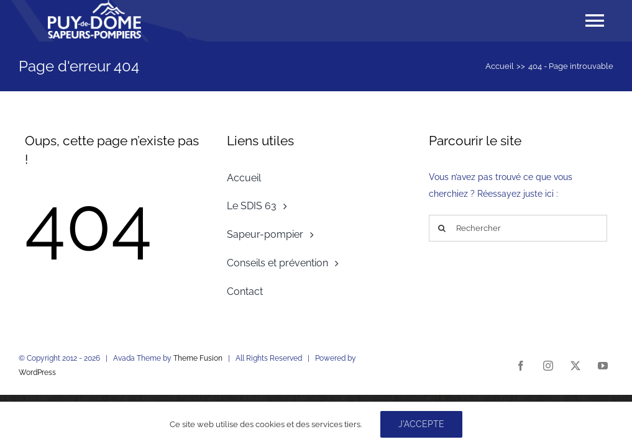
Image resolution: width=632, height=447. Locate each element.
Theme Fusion (197, 358)
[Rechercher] (518, 228)
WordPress (37, 372)
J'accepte (421, 424)
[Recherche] (442, 228)
